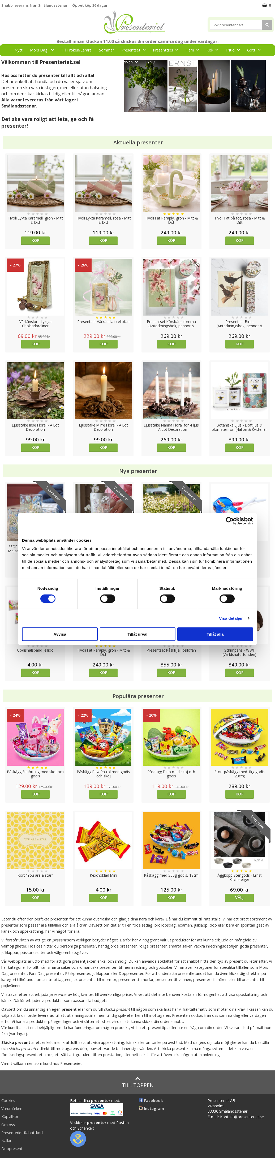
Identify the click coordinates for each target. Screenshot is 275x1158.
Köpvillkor (9, 1116)
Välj (239, 897)
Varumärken (11, 1108)
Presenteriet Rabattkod (22, 1132)
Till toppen (137, 1082)
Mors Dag (43, 49)
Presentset (135, 49)
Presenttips (167, 49)
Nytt (19, 50)
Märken (130, 61)
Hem (194, 49)
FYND (150, 61)
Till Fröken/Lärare (76, 50)
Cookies (8, 1100)
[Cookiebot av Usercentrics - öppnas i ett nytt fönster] (230, 521)
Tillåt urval (138, 634)
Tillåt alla (215, 634)
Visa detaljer (231, 618)
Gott (255, 49)
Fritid (234, 49)
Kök (214, 49)
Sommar (106, 50)
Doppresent (12, 1148)
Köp (35, 240)
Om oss (8, 1124)
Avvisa (60, 634)
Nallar (6, 1140)
